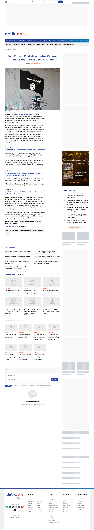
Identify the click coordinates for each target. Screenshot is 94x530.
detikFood (39, 499)
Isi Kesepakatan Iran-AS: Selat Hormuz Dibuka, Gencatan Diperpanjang (76, 195)
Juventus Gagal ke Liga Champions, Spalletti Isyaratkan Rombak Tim (39, 337)
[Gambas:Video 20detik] (13, 226)
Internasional (32, 40)
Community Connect (54, 522)
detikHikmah (40, 511)
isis (7, 230)
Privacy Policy (66, 509)
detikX (45, 40)
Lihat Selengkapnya (75, 182)
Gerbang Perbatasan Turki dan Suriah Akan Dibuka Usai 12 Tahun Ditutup (17, 267)
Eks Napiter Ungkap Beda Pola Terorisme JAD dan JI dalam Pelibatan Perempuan (24, 174)
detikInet (30, 503)
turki (34, 230)
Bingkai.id (51, 511)
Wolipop (39, 503)
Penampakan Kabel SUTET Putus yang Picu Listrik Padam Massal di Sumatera (77, 202)
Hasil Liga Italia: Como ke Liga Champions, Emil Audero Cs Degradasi (13, 311)
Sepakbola (30, 509)
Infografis (71, 40)
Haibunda (80, 501)
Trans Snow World (53, 507)
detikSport (30, 507)
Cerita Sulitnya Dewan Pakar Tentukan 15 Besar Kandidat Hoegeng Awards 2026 (81, 174)
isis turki (40, 230)
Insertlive (80, 503)
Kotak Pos (65, 503)
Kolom (50, 40)
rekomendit (52, 520)
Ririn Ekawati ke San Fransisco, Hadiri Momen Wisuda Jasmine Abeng (31, 292)
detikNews (8, 49)
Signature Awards (53, 505)
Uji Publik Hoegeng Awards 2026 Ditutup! (81, 164)
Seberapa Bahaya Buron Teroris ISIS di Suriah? (18, 256)
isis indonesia (14, 230)
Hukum (39, 40)
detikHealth (40, 501)
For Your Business (53, 518)
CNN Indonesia (81, 497)
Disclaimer (66, 511)
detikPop (39, 513)
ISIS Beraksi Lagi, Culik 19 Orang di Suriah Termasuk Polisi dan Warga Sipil (24, 193)
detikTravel (40, 497)
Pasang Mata (52, 499)
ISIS (10, 120)
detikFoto (39, 509)
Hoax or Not (31, 44)
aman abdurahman (25, 230)
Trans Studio (52, 509)
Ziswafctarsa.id (52, 513)
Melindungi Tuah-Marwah (54, 44)
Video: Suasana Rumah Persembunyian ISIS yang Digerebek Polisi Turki (46, 262)
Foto (77, 40)
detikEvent (51, 503)
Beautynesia (81, 505)
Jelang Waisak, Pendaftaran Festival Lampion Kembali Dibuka (11, 357)
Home (11, 40)
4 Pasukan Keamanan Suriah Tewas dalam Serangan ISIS (17, 262)
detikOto (30, 511)
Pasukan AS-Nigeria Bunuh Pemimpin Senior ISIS (17, 252)
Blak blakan (56, 40)
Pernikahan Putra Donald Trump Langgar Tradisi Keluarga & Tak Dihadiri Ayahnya (31, 312)
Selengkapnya (56, 274)
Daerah (24, 44)
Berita (16, 40)
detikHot (30, 505)
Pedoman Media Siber (68, 499)
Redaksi (65, 497)
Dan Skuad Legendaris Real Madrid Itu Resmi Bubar (12, 291)
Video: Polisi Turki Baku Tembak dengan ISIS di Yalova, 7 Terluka (47, 257)
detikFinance (31, 501)
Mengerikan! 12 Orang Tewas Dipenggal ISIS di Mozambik (26, 149)
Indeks (86, 40)
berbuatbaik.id (52, 497)
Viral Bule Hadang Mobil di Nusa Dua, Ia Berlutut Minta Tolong (51, 311)
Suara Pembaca (40, 44)
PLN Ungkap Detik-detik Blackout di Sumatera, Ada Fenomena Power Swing (77, 209)
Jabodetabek (23, 40)
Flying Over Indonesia (54, 516)
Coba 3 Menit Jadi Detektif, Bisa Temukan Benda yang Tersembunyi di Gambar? (40, 358)
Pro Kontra (64, 40)
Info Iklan (65, 507)
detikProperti (31, 513)
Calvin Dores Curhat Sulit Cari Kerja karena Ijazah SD (10, 336)
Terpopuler (16, 44)
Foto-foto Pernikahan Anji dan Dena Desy (50, 291)
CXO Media (80, 509)
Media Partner (66, 505)
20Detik (39, 507)
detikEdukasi (31, 499)
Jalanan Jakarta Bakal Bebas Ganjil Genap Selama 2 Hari (25, 336)
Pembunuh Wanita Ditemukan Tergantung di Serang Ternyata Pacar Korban (77, 215)
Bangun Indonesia (68, 44)
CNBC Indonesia (82, 499)
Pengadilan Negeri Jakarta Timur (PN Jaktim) (25, 115)
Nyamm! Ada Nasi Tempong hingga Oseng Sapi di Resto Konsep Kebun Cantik (54, 338)
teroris (8, 234)
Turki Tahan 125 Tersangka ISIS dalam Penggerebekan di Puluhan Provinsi (44, 252)
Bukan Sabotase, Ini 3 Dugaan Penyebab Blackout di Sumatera (77, 221)
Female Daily (81, 507)
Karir (64, 501)
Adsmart (9, 44)
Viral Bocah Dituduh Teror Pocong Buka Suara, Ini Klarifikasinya (25, 357)
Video (81, 40)
